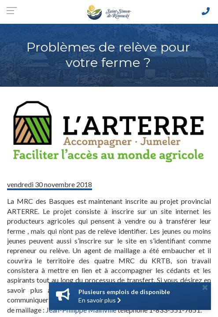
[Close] (205, 287)
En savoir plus (99, 300)
